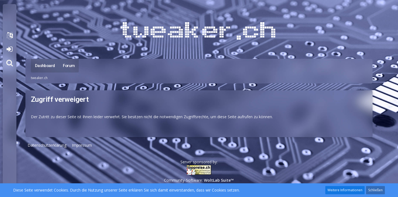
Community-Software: (199, 180)
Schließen (375, 190)
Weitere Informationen (344, 190)
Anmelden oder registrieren (9, 49)
